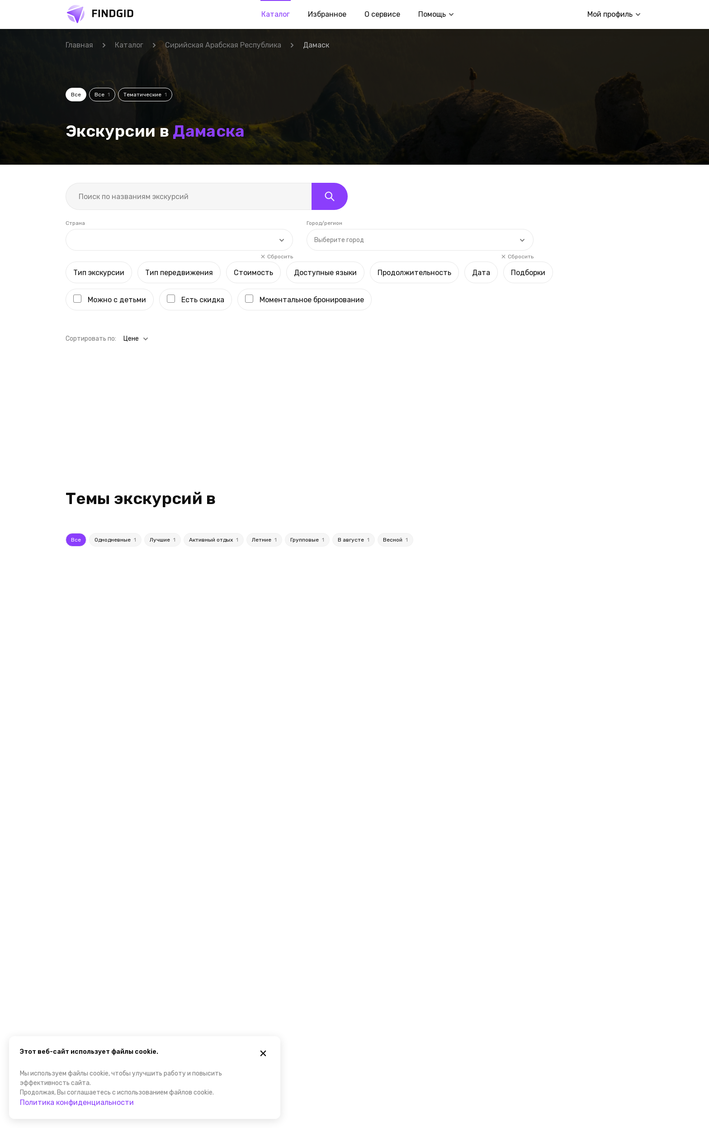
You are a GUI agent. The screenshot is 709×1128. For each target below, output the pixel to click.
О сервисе (382, 14)
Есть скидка (202, 233)
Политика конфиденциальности (77, 1102)
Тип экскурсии (98, 206)
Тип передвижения (179, 206)
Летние (264, 474)
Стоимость (253, 206)
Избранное (327, 14)
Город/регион (324, 157)
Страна (75, 157)
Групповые (307, 474)
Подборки (528, 206)
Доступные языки (325, 206)
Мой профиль (610, 14)
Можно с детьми (117, 233)
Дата (481, 206)
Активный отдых (213, 474)
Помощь (432, 14)
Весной (395, 474)
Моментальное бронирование (312, 233)
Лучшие (162, 474)
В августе (353, 474)
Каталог (275, 14)
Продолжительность (414, 206)
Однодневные (115, 474)
